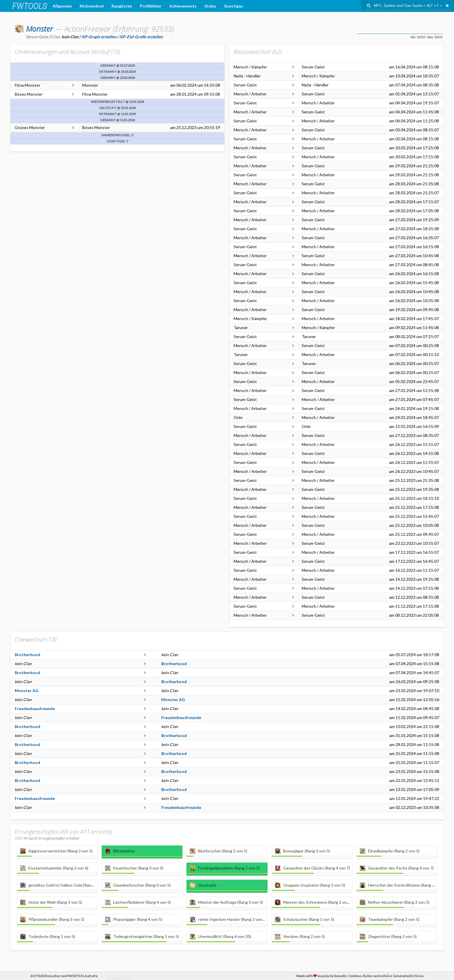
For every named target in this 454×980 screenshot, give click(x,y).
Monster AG (27, 690)
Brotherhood (27, 654)
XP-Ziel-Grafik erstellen (141, 36)
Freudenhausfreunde (35, 708)
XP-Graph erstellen (99, 36)
